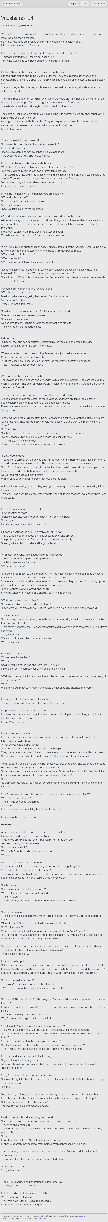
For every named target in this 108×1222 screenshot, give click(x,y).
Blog (84, 3)
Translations (99, 3)
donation (42, 1218)
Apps (73, 3)
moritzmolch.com (11, 3)
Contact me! (80, 1216)
